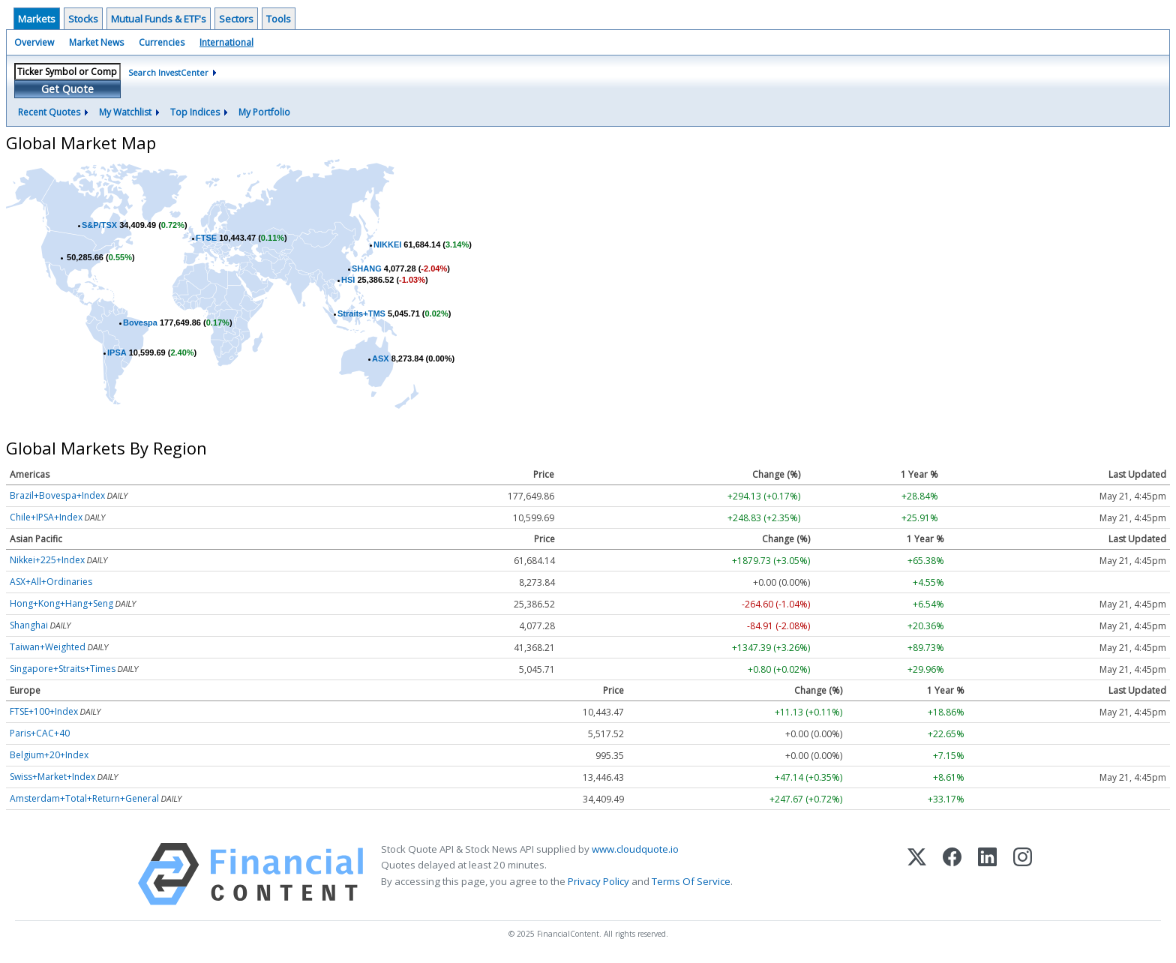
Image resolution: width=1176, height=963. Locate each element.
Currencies (161, 42)
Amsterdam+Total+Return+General (84, 798)
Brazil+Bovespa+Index (57, 495)
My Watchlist (125, 112)
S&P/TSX (99, 225)
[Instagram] (1022, 874)
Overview (34, 42)
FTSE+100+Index (44, 711)
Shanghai (29, 625)
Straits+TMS (362, 313)
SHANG (367, 268)
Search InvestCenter (168, 72)
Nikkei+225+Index (47, 560)
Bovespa (140, 322)
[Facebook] (952, 874)
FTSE (206, 237)
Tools (278, 19)
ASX (380, 358)
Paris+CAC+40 (40, 733)
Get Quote (67, 89)
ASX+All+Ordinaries (51, 581)
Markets (37, 19)
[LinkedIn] (987, 874)
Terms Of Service (691, 881)
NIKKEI (387, 244)
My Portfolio (264, 112)
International (227, 42)
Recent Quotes (49, 112)
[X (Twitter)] (917, 874)
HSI (348, 279)
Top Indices (195, 112)
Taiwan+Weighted (48, 646)
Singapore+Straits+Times (63, 668)
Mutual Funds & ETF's (158, 19)
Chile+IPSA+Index (46, 517)
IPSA (117, 352)
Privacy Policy (598, 881)
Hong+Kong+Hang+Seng (61, 603)
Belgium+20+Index (49, 754)
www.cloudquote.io (635, 849)
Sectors (236, 19)
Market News (96, 42)
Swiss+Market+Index (52, 776)
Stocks (83, 19)
